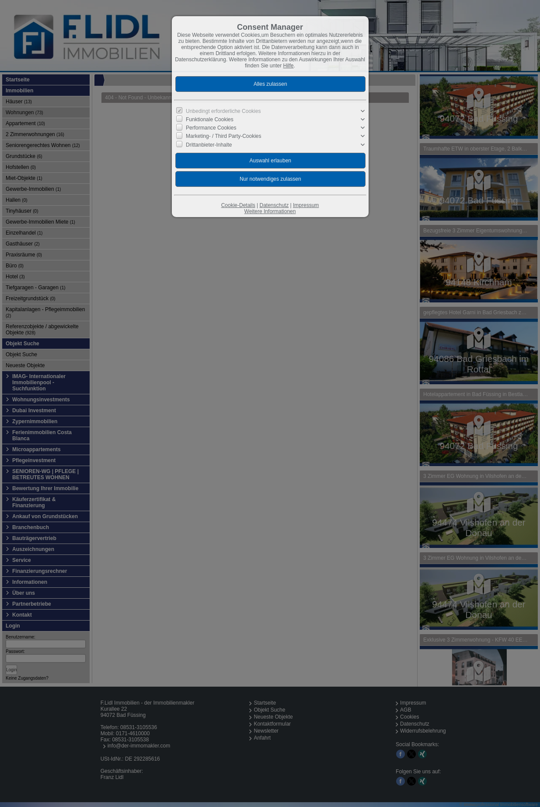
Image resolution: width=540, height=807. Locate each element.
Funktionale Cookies (209, 119)
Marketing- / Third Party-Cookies (223, 136)
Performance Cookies (211, 128)
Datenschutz (274, 205)
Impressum (306, 205)
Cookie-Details (238, 205)
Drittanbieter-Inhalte (209, 144)
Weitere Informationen (270, 211)
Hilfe (288, 66)
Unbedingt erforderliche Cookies (223, 111)
